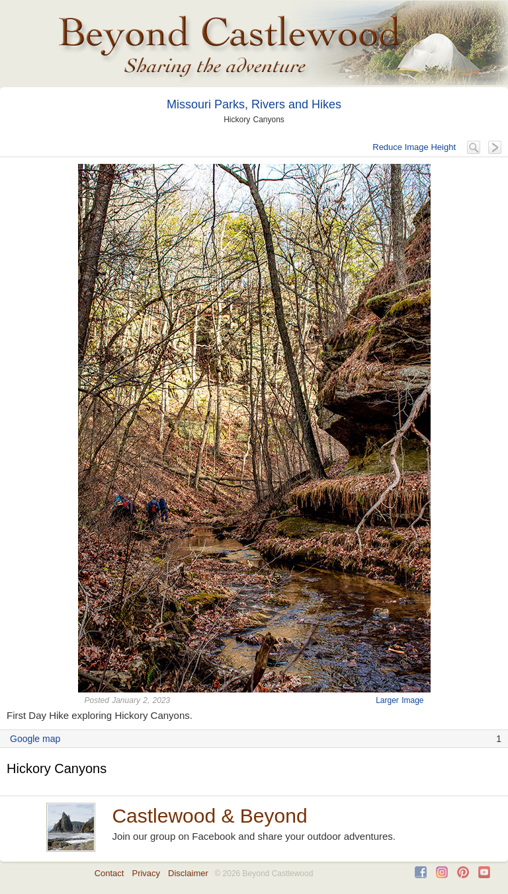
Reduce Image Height (414, 147)
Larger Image (399, 700)
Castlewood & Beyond (209, 816)
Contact (109, 873)
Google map (35, 738)
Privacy (146, 873)
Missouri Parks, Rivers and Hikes (254, 104)
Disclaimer (188, 873)
